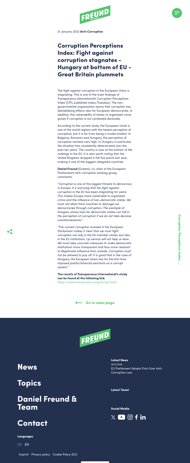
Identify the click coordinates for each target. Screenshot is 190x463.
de (19, 444)
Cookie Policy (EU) (65, 454)
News (27, 366)
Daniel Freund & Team (47, 402)
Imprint (24, 454)
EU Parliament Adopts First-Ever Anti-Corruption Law (137, 370)
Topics (29, 382)
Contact (32, 422)
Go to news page (95, 302)
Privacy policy (40, 454)
